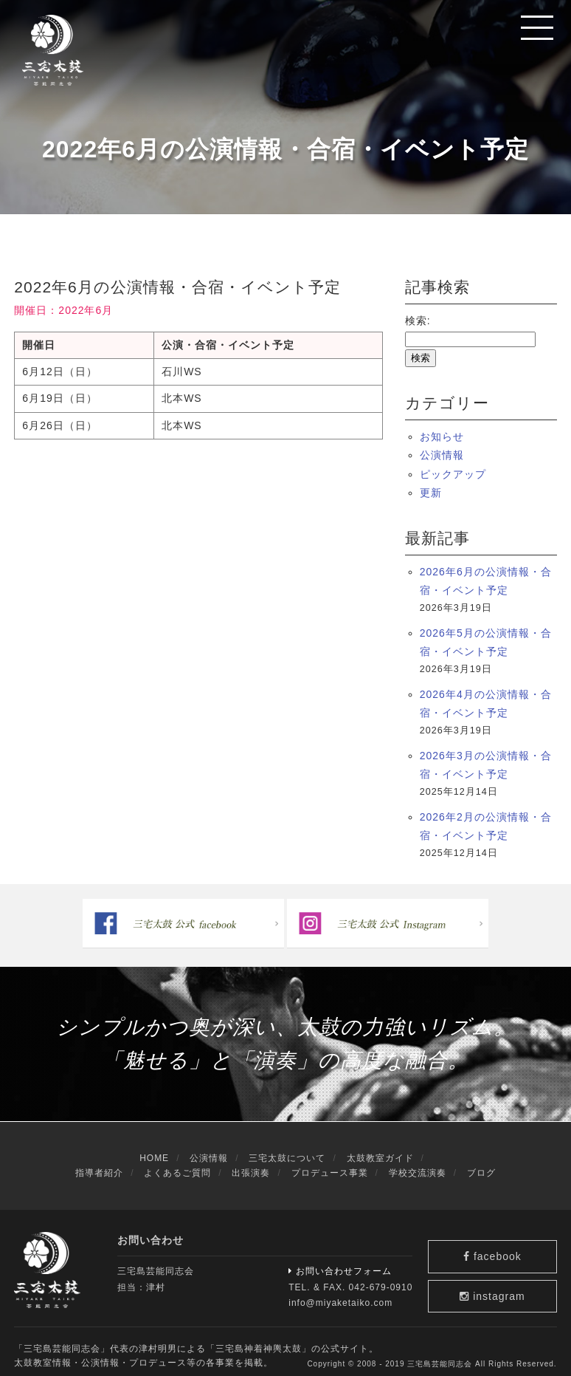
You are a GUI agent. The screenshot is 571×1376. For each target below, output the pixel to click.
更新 (431, 493)
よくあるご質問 (177, 1163)
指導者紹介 (99, 1163)
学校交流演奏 (417, 1163)
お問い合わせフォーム (340, 1261)
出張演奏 (251, 1163)
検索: (418, 320)
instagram (500, 1286)
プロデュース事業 (329, 1163)
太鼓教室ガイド (380, 1149)
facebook (500, 1241)
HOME (154, 1149)
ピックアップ (453, 474)
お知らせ (442, 436)
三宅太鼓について (287, 1149)
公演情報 (442, 455)
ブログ (481, 1163)
